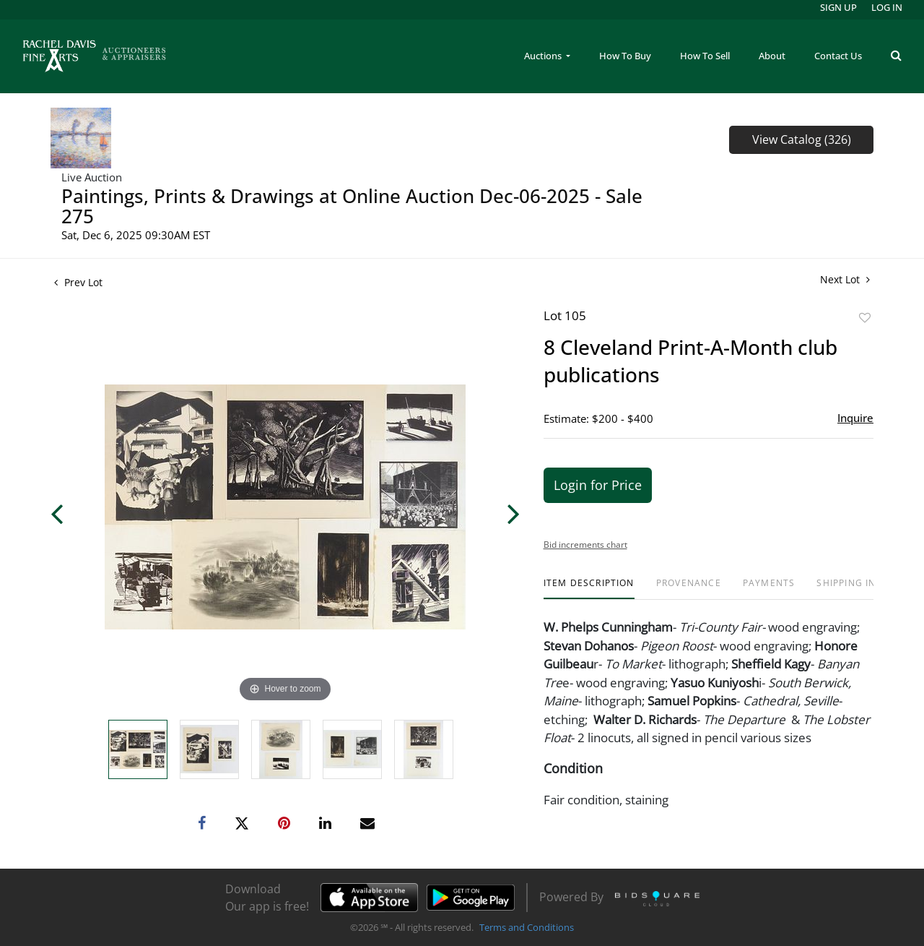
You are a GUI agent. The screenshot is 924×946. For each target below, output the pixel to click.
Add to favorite (864, 317)
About (772, 55)
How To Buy (625, 55)
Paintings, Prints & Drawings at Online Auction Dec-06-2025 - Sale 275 (351, 206)
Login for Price (598, 485)
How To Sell (705, 55)
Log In (886, 7)
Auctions (544, 55)
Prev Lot (78, 282)
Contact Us (838, 55)
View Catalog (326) (801, 139)
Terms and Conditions (526, 927)
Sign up (838, 7)
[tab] (589, 588)
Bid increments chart (585, 544)
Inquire (855, 417)
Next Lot (845, 279)
